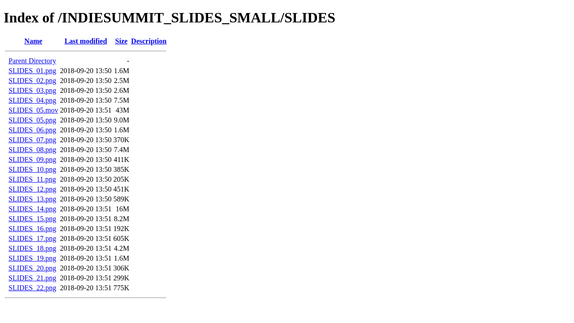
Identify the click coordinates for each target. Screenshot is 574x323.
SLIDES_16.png (32, 228)
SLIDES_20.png (32, 268)
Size (121, 41)
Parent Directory (32, 61)
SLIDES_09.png (32, 159)
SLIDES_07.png (32, 140)
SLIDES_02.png (32, 80)
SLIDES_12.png (32, 189)
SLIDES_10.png (32, 169)
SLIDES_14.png (32, 209)
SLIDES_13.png (32, 199)
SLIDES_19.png (32, 258)
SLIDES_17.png (32, 238)
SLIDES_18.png (32, 248)
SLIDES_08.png (32, 149)
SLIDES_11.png (32, 179)
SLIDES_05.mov (33, 110)
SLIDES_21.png (32, 278)
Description (148, 41)
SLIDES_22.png (32, 288)
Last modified (86, 41)
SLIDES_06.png (32, 130)
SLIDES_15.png (32, 219)
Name (33, 41)
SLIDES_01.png (32, 70)
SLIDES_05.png (32, 120)
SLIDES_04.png (32, 100)
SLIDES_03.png (32, 90)
